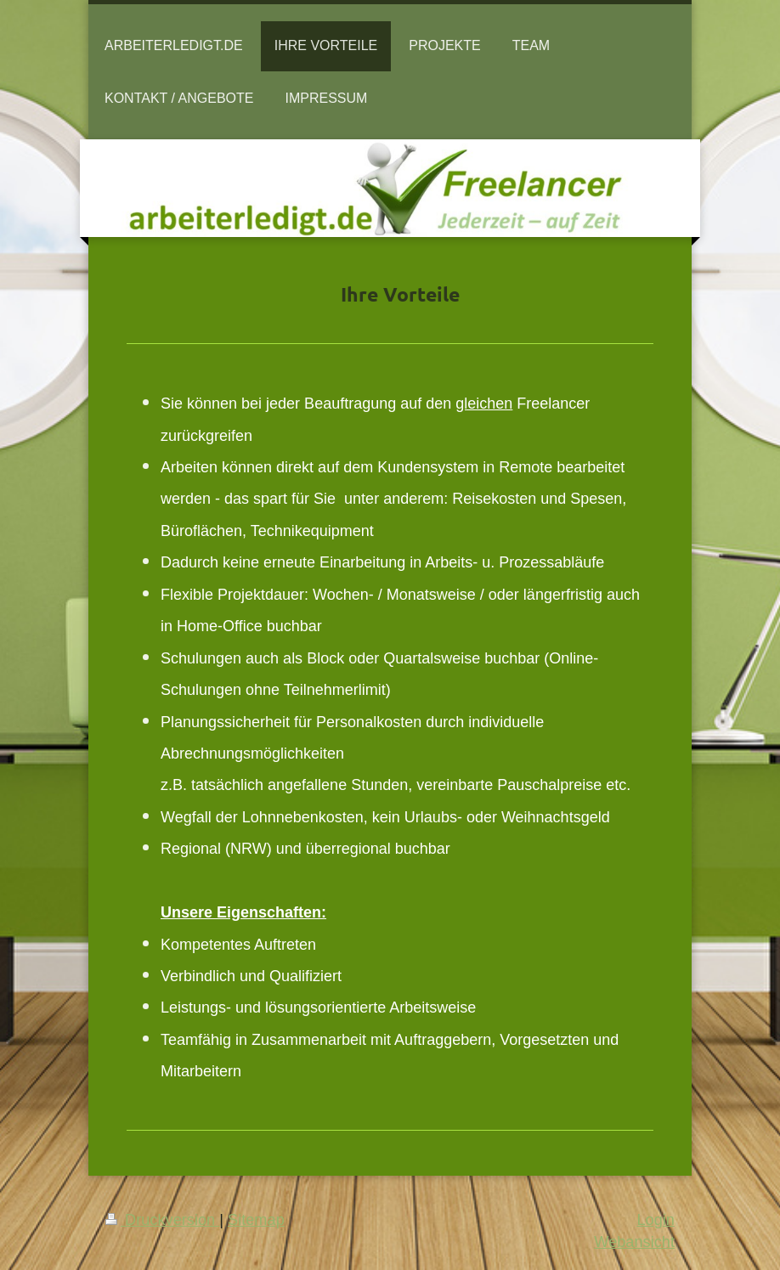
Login (655, 1219)
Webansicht (634, 1241)
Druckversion (162, 1219)
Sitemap (256, 1219)
